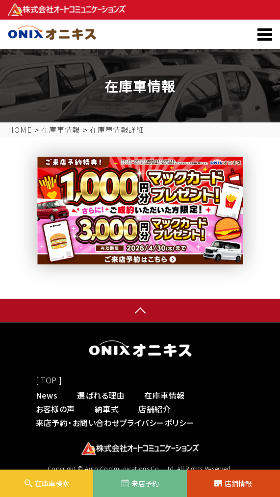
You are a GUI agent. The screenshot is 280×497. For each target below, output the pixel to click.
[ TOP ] (49, 380)
